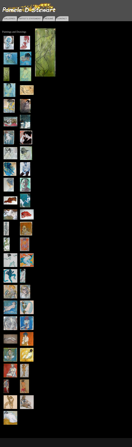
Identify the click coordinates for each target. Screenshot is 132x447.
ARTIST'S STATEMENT (30, 18)
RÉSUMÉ (49, 18)
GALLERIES (9, 18)
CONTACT (62, 18)
